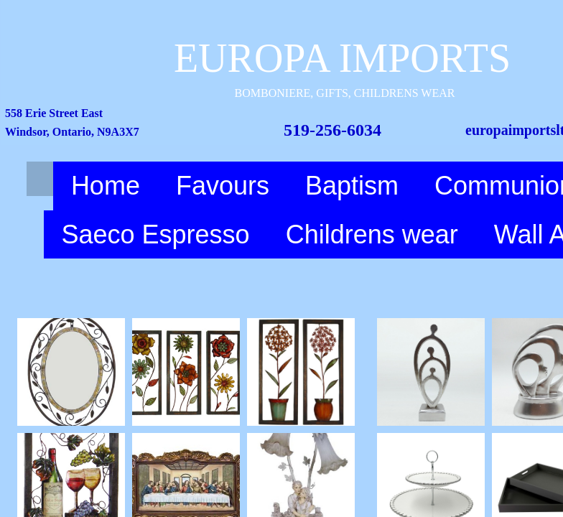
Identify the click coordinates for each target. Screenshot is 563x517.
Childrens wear (372, 234)
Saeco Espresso (156, 234)
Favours (222, 185)
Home (105, 185)
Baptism (352, 185)
